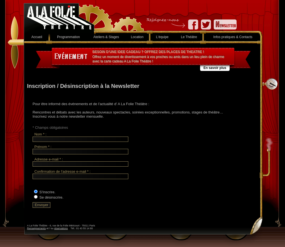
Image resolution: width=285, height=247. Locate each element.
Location (137, 37)
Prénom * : (43, 147)
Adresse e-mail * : (49, 159)
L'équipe (162, 37)
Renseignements (36, 228)
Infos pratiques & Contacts (232, 37)
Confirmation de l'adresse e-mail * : (63, 171)
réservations (61, 228)
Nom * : (40, 134)
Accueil (36, 37)
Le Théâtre (189, 37)
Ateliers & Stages (106, 37)
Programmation (68, 37)
